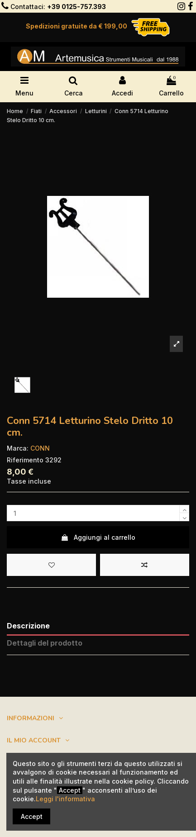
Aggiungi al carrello (98, 537)
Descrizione (28, 626)
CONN (40, 448)
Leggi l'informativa (65, 799)
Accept (32, 816)
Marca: (18, 448)
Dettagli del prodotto (44, 643)
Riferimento (25, 460)
